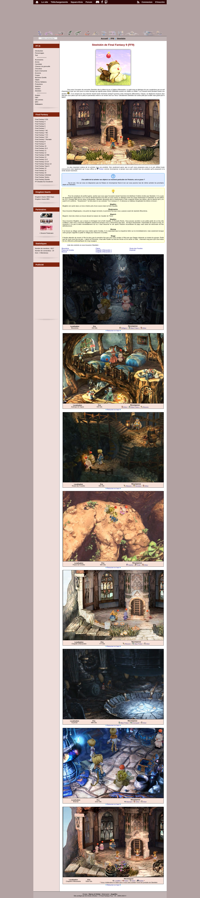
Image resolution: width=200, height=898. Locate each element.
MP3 (36, 102)
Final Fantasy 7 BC (41, 133)
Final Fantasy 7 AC (41, 130)
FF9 (112, 38)
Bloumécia (65, 248)
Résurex (145, 407)
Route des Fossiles (136, 248)
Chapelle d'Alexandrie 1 (104, 250)
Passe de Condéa (68, 250)
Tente (138, 565)
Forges (37, 75)
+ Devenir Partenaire (46, 233)
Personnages (39, 53)
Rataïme (38, 86)
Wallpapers (39, 104)
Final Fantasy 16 (40, 173)
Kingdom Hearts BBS (42, 199)
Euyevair (133, 250)
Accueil (104, 38)
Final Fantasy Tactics (42, 177)
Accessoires (39, 60)
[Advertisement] (46, 294)
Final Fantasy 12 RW (42, 155)
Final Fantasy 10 (40, 146)
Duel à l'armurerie (41, 71)
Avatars (37, 95)
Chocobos (38, 68)
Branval (64, 252)
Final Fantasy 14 (40, 168)
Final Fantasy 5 (40, 124)
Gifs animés (39, 100)
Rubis (125, 881)
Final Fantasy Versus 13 (43, 164)
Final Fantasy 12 (40, 153)
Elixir (147, 644)
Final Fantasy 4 (40, 121)
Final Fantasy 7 (40, 128)
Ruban (100, 169)
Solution (38, 88)
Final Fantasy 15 (40, 170)
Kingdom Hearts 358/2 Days (44, 197)
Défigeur (123, 328)
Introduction (39, 51)
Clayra (98, 248)
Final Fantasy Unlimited (43, 175)
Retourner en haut (113, 330)
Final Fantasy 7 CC (41, 135)
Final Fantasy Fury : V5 (108, 896)
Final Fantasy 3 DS (41, 119)
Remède (137, 486)
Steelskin (121, 38)
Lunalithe (117, 881)
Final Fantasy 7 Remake (43, 139)
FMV (36, 97)
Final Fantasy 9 (40, 144)
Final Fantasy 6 (40, 126)
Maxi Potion (134, 328)
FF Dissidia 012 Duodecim (44, 181)
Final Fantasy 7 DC (41, 137)
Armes (37, 62)
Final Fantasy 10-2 (41, 148)
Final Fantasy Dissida (42, 179)
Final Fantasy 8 (40, 141)
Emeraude (134, 723)
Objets (37, 80)
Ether (143, 328)
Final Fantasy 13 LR (42, 161)
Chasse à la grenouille (42, 66)
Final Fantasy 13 (40, 157)
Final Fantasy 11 (40, 150)
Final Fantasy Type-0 (42, 166)
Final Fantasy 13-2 (41, 159)
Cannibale (38, 64)
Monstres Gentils (41, 77)
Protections (39, 84)
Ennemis (38, 73)
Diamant (128, 802)
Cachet (129, 565)
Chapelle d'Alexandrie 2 (104, 252)
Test (36, 55)
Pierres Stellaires (41, 82)
